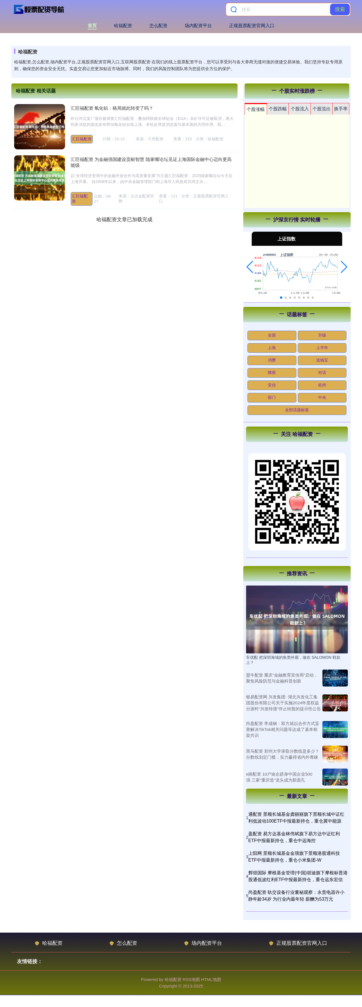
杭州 (322, 385)
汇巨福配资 (82, 139)
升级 (322, 335)
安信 (272, 385)
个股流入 (300, 108)
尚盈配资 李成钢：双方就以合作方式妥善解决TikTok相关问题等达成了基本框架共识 (282, 729)
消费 (272, 360)
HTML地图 (211, 979)
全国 (272, 335)
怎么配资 (158, 25)
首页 (92, 25)
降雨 (272, 372)
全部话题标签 (297, 410)
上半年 (322, 347)
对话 (322, 372)
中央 (322, 397)
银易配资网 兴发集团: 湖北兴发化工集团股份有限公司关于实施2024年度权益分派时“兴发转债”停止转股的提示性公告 (283, 702)
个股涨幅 (256, 109)
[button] (250, 267)
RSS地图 (191, 979)
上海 (272, 347)
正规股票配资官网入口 (251, 25)
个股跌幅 (278, 108)
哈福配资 (123, 25)
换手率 (341, 108)
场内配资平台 (198, 25)
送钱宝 (322, 360)
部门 (272, 397)
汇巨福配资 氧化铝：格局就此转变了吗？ (112, 108)
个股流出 (322, 108)
